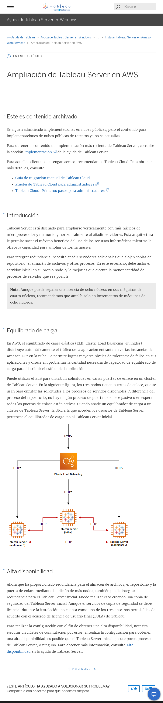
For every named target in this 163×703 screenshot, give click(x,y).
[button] (10, 6)
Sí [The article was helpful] (134, 688)
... (98, 37)
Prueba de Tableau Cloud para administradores (55, 184)
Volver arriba (81, 669)
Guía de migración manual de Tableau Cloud (52, 178)
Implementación (39, 152)
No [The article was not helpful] (148, 688)
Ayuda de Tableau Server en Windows (66, 37)
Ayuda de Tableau (21, 37)
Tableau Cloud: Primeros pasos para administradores (61, 190)
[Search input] (140, 7)
